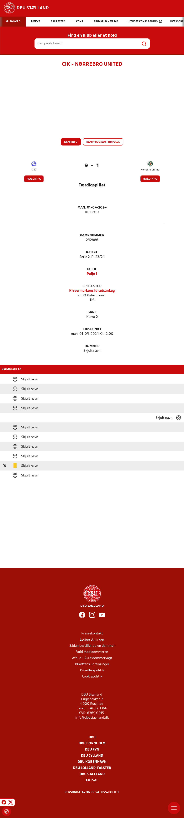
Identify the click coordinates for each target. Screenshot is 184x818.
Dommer (92, 346)
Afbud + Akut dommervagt (92, 658)
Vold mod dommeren (92, 652)
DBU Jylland (92, 755)
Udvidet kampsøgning (145, 21)
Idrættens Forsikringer (92, 664)
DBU (92, 737)
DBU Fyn (92, 749)
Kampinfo (70, 142)
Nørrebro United (150, 170)
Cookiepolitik (92, 676)
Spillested (92, 286)
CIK (34, 170)
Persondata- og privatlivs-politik (92, 792)
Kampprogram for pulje (103, 142)
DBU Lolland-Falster (92, 768)
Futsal (92, 780)
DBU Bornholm (92, 743)
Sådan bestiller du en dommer (92, 646)
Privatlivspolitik (92, 670)
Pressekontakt (92, 633)
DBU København (92, 762)
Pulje (92, 269)
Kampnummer (92, 235)
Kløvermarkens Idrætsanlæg (92, 291)
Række (92, 252)
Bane (92, 312)
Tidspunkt (92, 329)
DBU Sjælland (92, 774)
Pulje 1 (92, 274)
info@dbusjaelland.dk (92, 717)
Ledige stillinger (92, 639)
